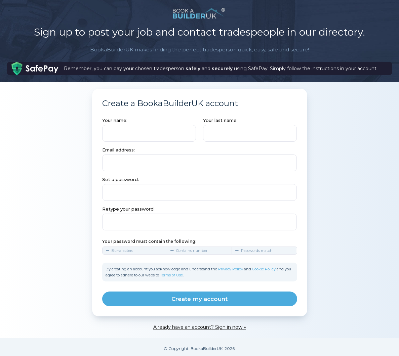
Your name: (114, 120)
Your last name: (220, 120)
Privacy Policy (230, 269)
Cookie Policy (264, 269)
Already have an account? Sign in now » (199, 327)
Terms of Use (171, 275)
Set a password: (120, 179)
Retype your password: (128, 209)
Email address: (118, 149)
